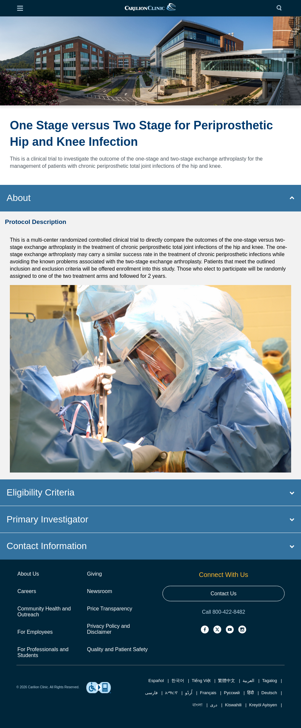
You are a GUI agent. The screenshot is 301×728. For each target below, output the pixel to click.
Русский (232, 692)
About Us (28, 574)
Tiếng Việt (201, 680)
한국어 (177, 680)
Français (208, 692)
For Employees (35, 632)
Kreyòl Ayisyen (263, 704)
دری (213, 704)
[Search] (281, 8)
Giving (94, 574)
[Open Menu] (20, 8)
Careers (26, 591)
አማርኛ (171, 692)
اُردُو (188, 692)
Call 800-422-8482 (223, 612)
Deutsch (269, 692)
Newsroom (99, 591)
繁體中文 (226, 680)
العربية (248, 680)
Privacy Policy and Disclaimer (108, 629)
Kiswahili (233, 704)
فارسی (151, 692)
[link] (150, 8)
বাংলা (197, 704)
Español (156, 680)
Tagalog (269, 680)
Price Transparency (109, 608)
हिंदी (250, 692)
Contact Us (223, 593)
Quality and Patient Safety (117, 649)
